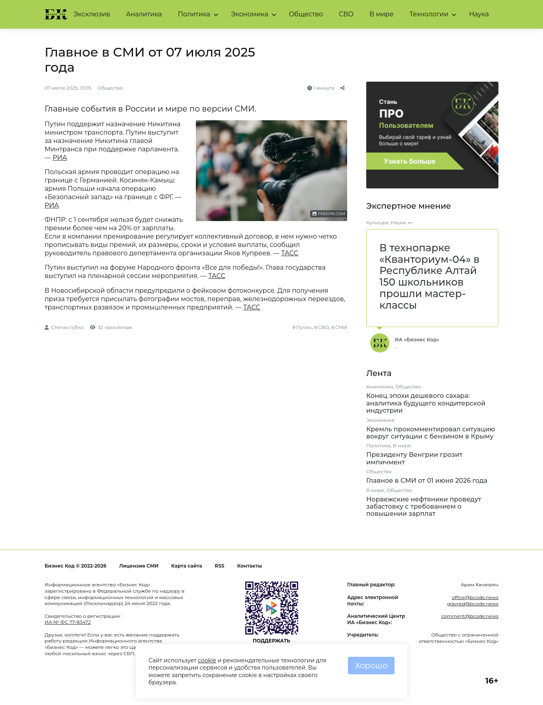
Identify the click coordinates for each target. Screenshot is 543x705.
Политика (194, 14)
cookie (207, 660)
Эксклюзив (92, 14)
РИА (60, 157)
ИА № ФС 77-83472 (68, 622)
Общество (306, 14)
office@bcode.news (475, 597)
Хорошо (371, 665)
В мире (381, 14)
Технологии (429, 14)
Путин (304, 327)
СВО (346, 14)
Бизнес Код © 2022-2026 (75, 566)
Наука (479, 14)
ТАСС (289, 253)
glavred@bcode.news (472, 604)
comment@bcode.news (469, 616)
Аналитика (144, 14)
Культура (377, 222)
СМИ (341, 327)
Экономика (249, 14)
